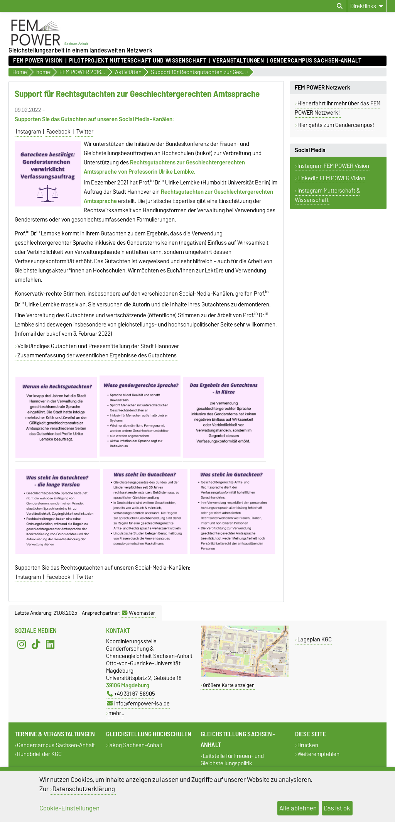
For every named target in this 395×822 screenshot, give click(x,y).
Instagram (28, 131)
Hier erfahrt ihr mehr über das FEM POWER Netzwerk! (337, 108)
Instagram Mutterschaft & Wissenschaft (327, 195)
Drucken (307, 745)
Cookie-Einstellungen (69, 808)
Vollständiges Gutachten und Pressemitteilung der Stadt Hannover (98, 346)
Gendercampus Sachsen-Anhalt (315, 60)
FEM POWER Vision (38, 60)
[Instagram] (22, 644)
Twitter (84, 131)
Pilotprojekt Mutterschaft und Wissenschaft (138, 60)
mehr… (116, 713)
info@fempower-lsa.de (138, 703)
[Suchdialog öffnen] (340, 6)
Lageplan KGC (314, 639)
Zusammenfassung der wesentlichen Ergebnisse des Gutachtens (97, 355)
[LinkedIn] (50, 644)
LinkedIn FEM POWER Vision (331, 178)
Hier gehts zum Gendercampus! (335, 125)
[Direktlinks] (366, 6)
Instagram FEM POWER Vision (333, 166)
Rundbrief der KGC (39, 754)
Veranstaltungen (238, 60)
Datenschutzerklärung (83, 788)
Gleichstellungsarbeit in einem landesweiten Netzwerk (80, 50)
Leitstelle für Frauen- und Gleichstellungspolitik (232, 760)
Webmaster (138, 612)
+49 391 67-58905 (131, 694)
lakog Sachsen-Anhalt (135, 745)
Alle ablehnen (298, 808)
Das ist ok (337, 808)
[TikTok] (36, 644)
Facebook (58, 131)
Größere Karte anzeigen (229, 685)
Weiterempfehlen (318, 754)
